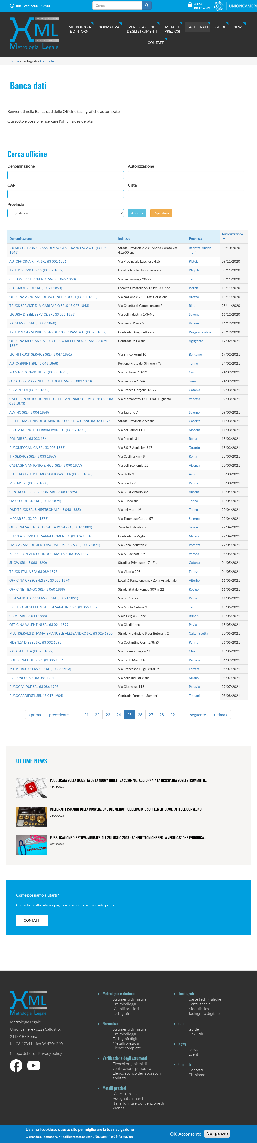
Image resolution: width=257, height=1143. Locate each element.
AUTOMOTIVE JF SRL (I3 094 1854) (35, 288)
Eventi (193, 1054)
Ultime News (31, 760)
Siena (193, 381)
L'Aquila (194, 270)
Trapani (194, 696)
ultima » (221, 714)
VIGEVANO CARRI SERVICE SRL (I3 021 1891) (43, 598)
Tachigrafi (197, 27)
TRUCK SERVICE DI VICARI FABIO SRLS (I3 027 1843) (49, 306)
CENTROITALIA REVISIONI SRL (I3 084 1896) (43, 492)
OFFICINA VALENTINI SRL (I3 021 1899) (39, 625)
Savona (194, 314)
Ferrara (194, 669)
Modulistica (198, 1008)
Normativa (108, 27)
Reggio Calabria (200, 332)
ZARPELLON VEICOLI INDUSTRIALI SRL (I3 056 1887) (49, 554)
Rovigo (194, 589)
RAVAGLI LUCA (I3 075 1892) (31, 651)
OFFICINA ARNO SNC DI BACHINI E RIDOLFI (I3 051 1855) (53, 297)
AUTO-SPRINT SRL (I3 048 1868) (33, 363)
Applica (137, 213)
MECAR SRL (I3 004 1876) (28, 518)
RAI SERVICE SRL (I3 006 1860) (32, 323)
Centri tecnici (50, 61)
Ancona (194, 492)
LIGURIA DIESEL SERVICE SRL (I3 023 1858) (42, 314)
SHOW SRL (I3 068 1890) (28, 563)
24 (118, 714)
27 (151, 714)
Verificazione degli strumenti (142, 29)
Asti (192, 474)
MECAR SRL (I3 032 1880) (28, 483)
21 (86, 714)
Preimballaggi (124, 1003)
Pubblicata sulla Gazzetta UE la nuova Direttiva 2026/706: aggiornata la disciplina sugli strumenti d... (128, 780)
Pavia (193, 598)
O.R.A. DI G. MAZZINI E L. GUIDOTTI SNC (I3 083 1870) (50, 381)
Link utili (195, 1033)
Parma (193, 483)
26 (140, 714)
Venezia (194, 399)
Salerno (194, 412)
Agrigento (196, 341)
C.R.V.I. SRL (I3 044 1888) (28, 616)
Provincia (15, 204)
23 (108, 714)
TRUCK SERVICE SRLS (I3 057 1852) (36, 270)
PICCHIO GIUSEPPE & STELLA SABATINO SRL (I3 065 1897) (54, 607)
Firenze (194, 572)
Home (14, 61)
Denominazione (21, 166)
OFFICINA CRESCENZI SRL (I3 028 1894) (39, 580)
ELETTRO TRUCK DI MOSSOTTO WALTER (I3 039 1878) (50, 474)
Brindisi (194, 616)
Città (132, 185)
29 (172, 714)
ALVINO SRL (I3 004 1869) (29, 412)
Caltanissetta (198, 633)
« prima (34, 714)
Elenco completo (127, 1047)
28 (161, 714)
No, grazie (217, 1133)
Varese (194, 323)
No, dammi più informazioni (114, 1137)
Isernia (194, 288)
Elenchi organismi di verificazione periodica (132, 1066)
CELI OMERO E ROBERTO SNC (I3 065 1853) (42, 279)
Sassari (194, 527)
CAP (11, 185)
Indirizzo (124, 239)
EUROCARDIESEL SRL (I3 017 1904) (36, 696)
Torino (193, 363)
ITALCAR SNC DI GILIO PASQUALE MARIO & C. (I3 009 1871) (54, 545)
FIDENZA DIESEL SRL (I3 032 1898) (36, 642)
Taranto (194, 448)
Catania (194, 390)
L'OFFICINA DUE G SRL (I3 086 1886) (37, 660)
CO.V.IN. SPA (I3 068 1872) (29, 390)
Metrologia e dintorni (80, 29)
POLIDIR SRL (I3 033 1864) (29, 439)
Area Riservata (202, 6)
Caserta (194, 421)
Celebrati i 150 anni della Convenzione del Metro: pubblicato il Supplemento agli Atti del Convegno (126, 809)
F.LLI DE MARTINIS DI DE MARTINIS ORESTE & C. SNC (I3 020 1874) (60, 421)
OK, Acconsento (185, 1134)
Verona (194, 554)
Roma (193, 439)
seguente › (199, 714)
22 (97, 714)
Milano (194, 678)
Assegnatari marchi (129, 1098)
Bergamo (195, 354)
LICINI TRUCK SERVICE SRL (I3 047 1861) (40, 354)
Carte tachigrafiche (204, 999)
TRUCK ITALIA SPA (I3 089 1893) (34, 572)
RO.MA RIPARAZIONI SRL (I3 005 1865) (38, 372)
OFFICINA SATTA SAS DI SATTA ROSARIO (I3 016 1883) (50, 527)
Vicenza (194, 465)
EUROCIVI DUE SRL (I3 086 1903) (34, 687)
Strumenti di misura (129, 999)
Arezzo (194, 297)
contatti (32, 920)
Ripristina (161, 213)
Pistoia (194, 261)
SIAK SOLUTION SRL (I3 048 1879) (35, 501)
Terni (192, 279)
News (238, 27)
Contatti (156, 42)
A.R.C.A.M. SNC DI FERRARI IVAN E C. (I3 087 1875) (47, 430)
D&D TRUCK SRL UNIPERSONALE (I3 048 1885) (45, 510)
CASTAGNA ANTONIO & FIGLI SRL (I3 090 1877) (45, 465)
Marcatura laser (126, 1093)
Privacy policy (50, 1053)
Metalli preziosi (172, 29)
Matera (194, 536)
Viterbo (194, 580)
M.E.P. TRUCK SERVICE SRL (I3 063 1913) (40, 669)
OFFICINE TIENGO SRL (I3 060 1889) (37, 589)
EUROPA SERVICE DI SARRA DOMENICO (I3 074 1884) (50, 536)
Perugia (194, 660)
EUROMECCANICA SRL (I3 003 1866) (37, 448)
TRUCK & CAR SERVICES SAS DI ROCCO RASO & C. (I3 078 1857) (57, 332)
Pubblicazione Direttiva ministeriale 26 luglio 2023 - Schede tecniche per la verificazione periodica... (128, 837)
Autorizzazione (141, 166)
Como (193, 372)
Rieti (192, 306)
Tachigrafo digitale (204, 1013)
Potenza (195, 545)
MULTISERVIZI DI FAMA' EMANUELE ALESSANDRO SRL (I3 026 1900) (61, 633)
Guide (220, 27)
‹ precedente (58, 714)
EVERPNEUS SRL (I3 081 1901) (32, 678)
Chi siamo (196, 1074)
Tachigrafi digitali (127, 1038)
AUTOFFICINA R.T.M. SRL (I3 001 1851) (38, 261)
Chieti (193, 651)
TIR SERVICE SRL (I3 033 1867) (32, 456)
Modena (195, 430)
